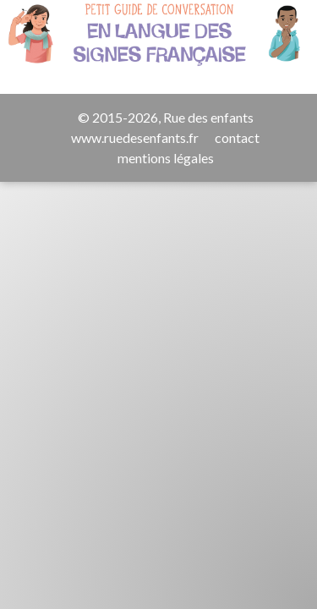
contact (237, 137)
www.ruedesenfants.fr (135, 137)
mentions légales (166, 158)
